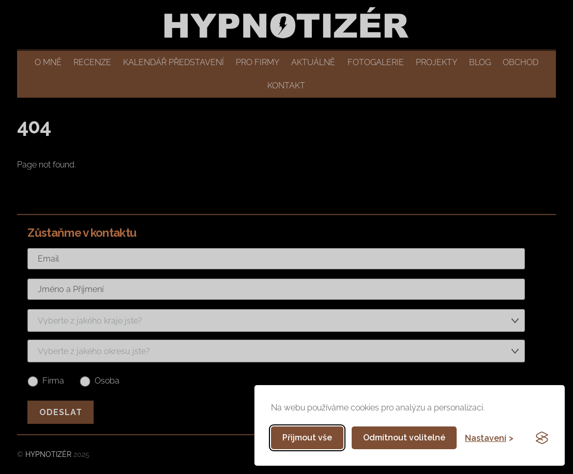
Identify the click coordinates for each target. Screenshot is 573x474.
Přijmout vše (307, 437)
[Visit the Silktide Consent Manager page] (542, 438)
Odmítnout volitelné (404, 437)
